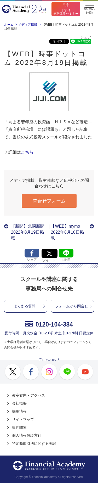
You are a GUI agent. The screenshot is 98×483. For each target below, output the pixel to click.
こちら (27, 152)
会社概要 (19, 403)
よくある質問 (25, 306)
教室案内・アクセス (28, 395)
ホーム (9, 24)
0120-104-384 (49, 324)
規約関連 (19, 427)
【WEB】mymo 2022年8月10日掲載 (67, 232)
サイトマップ (23, 419)
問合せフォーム (49, 201)
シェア (85, 37)
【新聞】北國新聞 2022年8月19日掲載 (29, 232)
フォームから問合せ (71, 306)
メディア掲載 (27, 24)
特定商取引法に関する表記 (34, 443)
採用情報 (19, 411)
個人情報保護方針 (26, 435)
